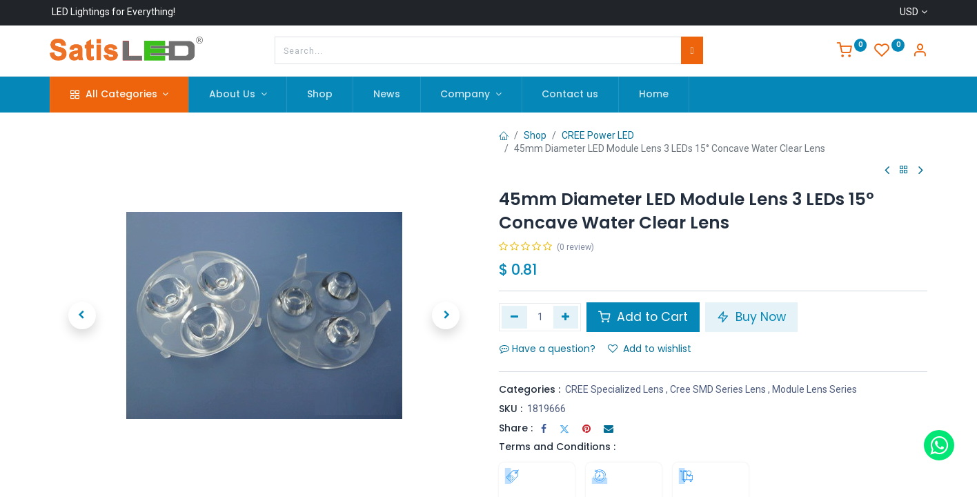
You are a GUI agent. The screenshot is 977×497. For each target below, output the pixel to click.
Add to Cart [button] (643, 317)
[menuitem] (320, 95)
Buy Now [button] (751, 317)
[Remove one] (514, 317)
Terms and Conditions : (557, 447)
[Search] (691, 50)
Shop (535, 135)
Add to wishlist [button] (649, 348)
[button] (82, 315)
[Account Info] (919, 51)
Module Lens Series (814, 389)
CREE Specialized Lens (614, 389)
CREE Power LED (598, 135)
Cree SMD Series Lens (718, 389)
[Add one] (566, 317)
